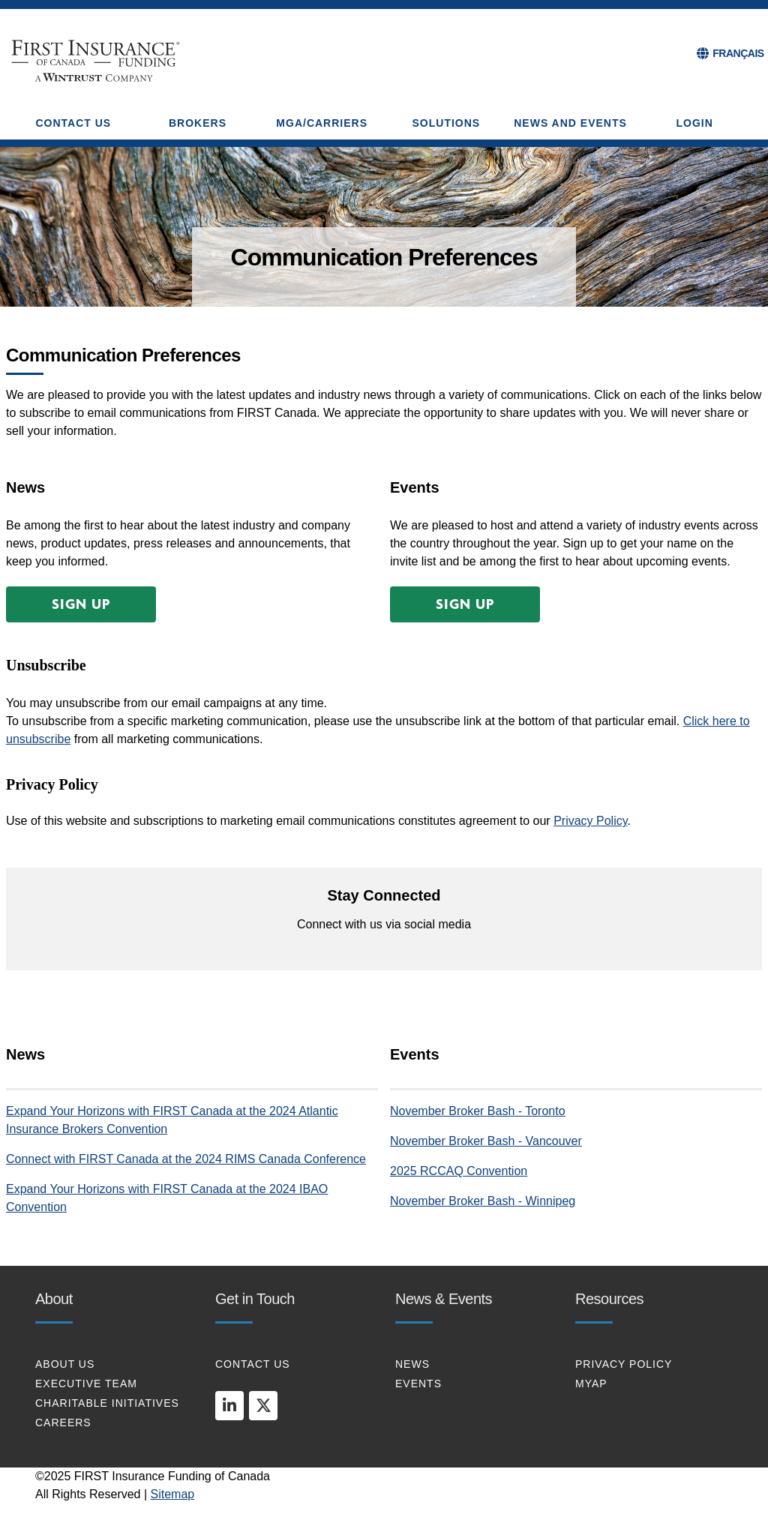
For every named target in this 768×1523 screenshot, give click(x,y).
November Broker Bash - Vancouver (486, 1141)
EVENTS (418, 1384)
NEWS (412, 1364)
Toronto (545, 1111)
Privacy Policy (590, 820)
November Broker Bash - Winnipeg (482, 1201)
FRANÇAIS (738, 53)
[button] (81, 604)
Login (694, 123)
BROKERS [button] (197, 123)
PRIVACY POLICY (623, 1364)
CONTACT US (252, 1364)
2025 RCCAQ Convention (458, 1171)
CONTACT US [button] (73, 123)
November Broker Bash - (457, 1111)
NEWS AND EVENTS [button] (570, 123)
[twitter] (263, 1405)
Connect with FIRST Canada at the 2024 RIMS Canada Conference (186, 1159)
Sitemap (173, 1494)
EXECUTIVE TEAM (86, 1384)
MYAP (591, 1384)
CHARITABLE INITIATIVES (107, 1403)
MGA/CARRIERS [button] (322, 123)
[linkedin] (229, 1405)
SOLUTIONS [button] (446, 123)
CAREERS (63, 1423)
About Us (64, 1364)
